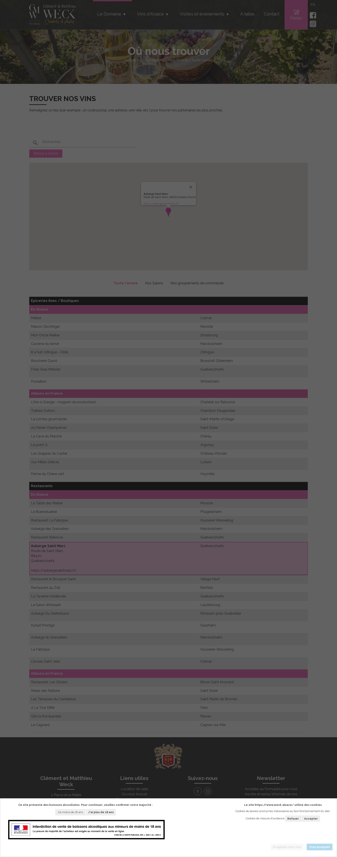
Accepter (311, 818)
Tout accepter (319, 847)
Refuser (293, 818)
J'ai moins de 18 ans (70, 812)
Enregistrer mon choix (287, 847)
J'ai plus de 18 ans (101, 812)
